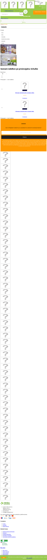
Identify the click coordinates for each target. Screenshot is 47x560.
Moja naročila (6, 551)
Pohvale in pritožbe (7, 535)
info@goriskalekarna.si (9, 10)
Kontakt (4, 525)
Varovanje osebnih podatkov (9, 537)
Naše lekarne (6, 526)
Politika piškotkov (7, 534)
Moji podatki (5, 553)
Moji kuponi (5, 554)
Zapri (4, 557)
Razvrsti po (2, 72)
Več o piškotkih (29, 558)
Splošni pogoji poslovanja (8, 531)
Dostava (5, 533)
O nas (4, 523)
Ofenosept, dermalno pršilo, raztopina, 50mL (24, 111)
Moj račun (2, 547)
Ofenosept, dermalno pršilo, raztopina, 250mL (24, 92)
